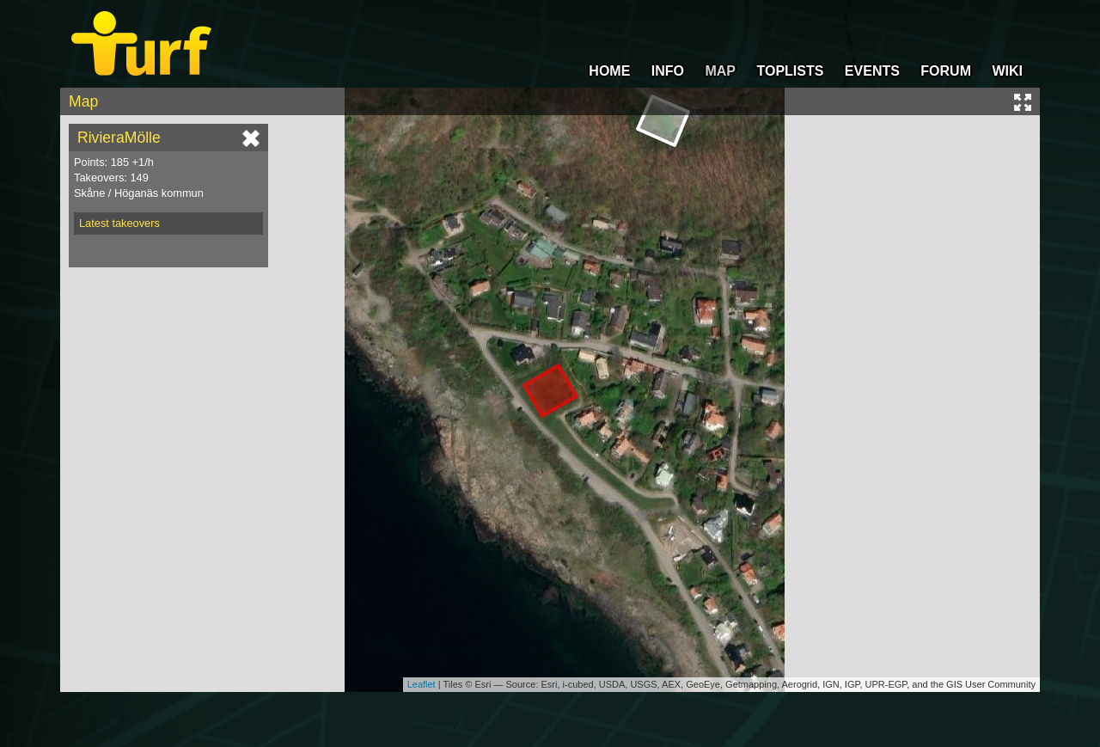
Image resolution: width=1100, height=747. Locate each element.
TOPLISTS (789, 71)
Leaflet (421, 684)
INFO (667, 71)
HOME (609, 71)
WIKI (1007, 71)
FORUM (945, 71)
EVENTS (872, 71)
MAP (720, 71)
